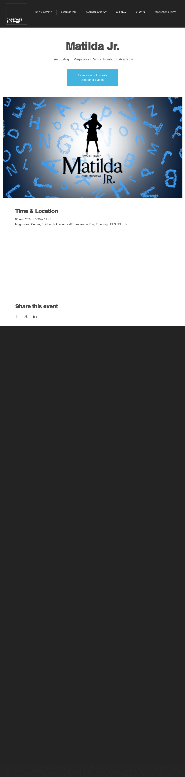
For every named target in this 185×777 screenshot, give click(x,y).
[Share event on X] (26, 316)
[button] (165, 12)
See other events (92, 79)
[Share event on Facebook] (17, 316)
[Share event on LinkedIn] (35, 316)
